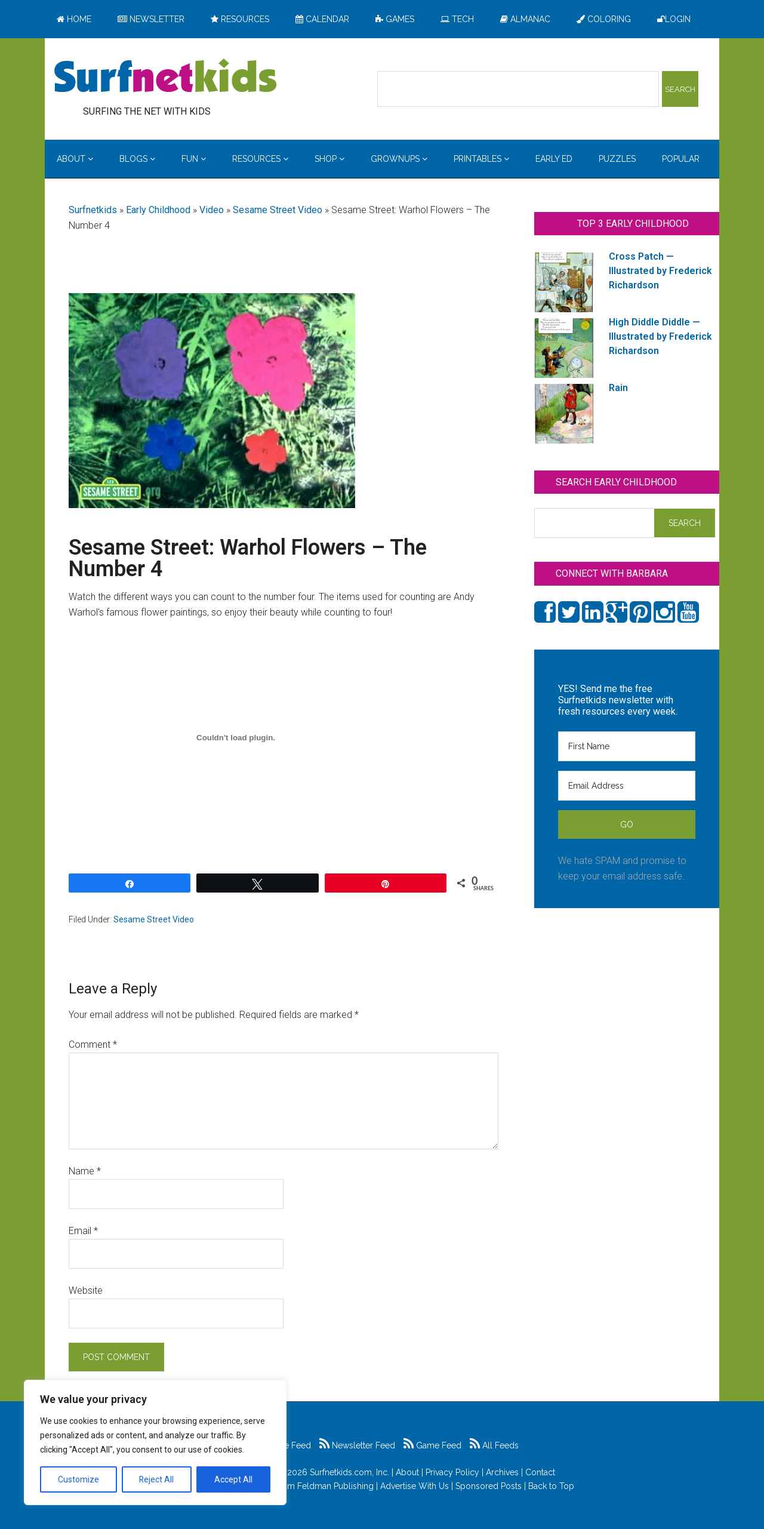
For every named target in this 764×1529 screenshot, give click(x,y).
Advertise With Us (414, 1486)
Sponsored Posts (488, 1486)
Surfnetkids (93, 210)
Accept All (233, 1479)
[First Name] (626, 746)
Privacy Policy (452, 1472)
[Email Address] (626, 786)
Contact (540, 1472)
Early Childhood (158, 210)
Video (211, 210)
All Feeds (494, 1445)
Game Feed (432, 1445)
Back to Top (551, 1486)
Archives (502, 1472)
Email (83, 1230)
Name (85, 1171)
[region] (155, 1442)
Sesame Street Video (277, 210)
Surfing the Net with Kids (165, 77)
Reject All (156, 1479)
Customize (78, 1479)
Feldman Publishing (335, 1486)
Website (86, 1290)
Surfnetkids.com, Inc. (349, 1472)
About (407, 1472)
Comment (93, 1044)
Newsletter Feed (357, 1445)
